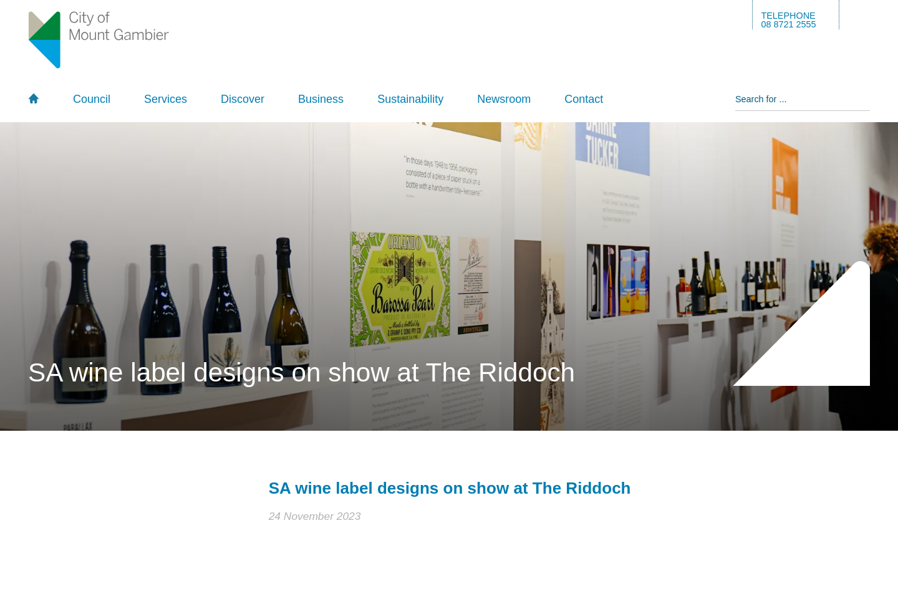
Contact (583, 99)
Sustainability (410, 99)
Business (321, 99)
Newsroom (504, 99)
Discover (242, 99)
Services (165, 99)
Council (91, 99)
